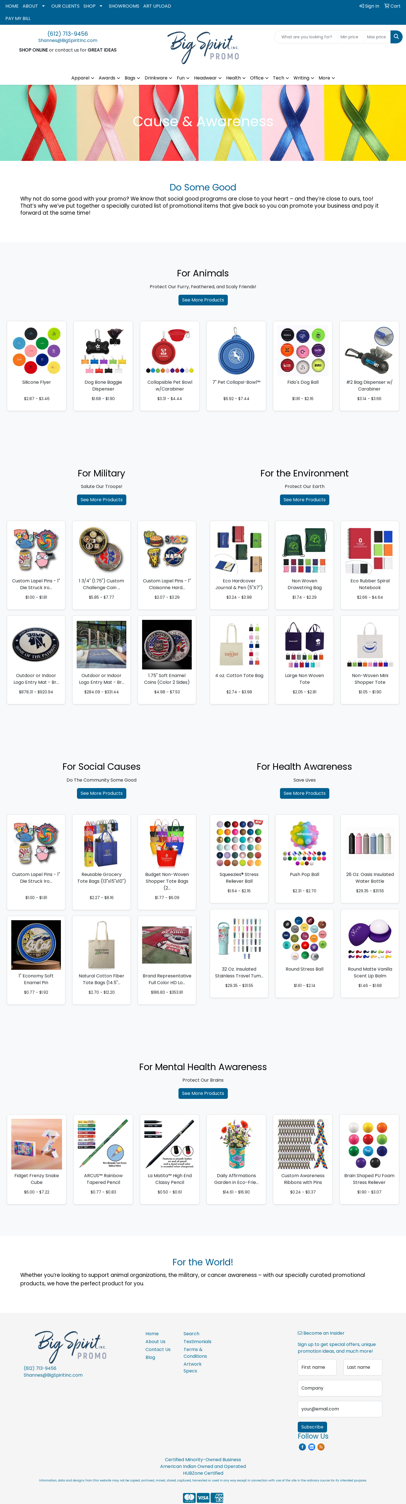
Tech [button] (278, 78)
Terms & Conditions (195, 1352)
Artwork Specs (193, 1367)
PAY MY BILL (17, 18)
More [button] (324, 78)
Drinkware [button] (156, 78)
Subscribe (312, 1427)
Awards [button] (107, 78)
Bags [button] (130, 78)
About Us (155, 1341)
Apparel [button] (80, 78)
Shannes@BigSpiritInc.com (67, 40)
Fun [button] (181, 78)
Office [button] (257, 78)
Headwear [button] (205, 78)
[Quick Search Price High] (377, 36)
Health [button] (233, 78)
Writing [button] (301, 78)
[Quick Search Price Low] (350, 36)
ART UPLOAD (157, 6)
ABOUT (30, 6)
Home (152, 1333)
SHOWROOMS (124, 6)
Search (191, 1333)
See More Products (203, 300)
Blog (150, 1357)
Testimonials (197, 1341)
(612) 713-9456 (67, 34)
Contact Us (158, 1349)
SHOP (89, 6)
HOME (12, 6)
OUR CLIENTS (65, 6)
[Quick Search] (306, 36)
